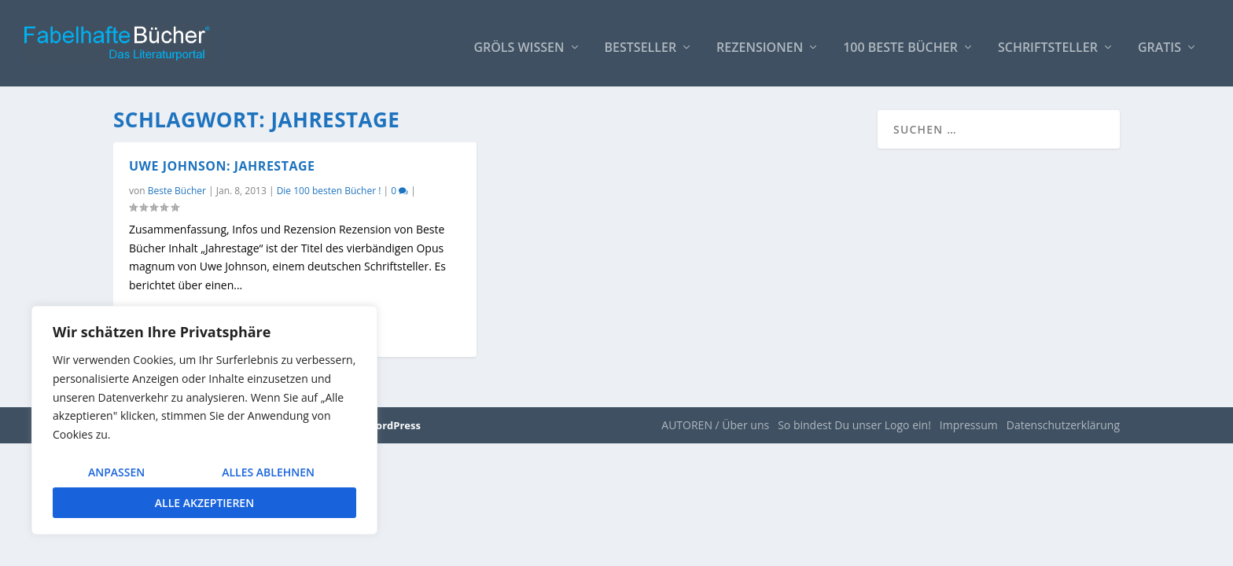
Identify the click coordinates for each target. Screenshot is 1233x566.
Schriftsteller (1048, 40)
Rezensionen (759, 40)
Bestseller (641, 40)
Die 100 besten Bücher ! (329, 190)
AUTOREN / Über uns (715, 424)
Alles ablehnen (268, 472)
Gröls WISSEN (518, 40)
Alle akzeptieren (204, 502)
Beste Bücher (177, 190)
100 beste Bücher (900, 40)
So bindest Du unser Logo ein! (854, 424)
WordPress (393, 425)
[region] (204, 420)
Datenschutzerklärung (1063, 424)
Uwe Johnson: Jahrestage (222, 166)
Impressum (969, 424)
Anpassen (116, 472)
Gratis (1159, 40)
